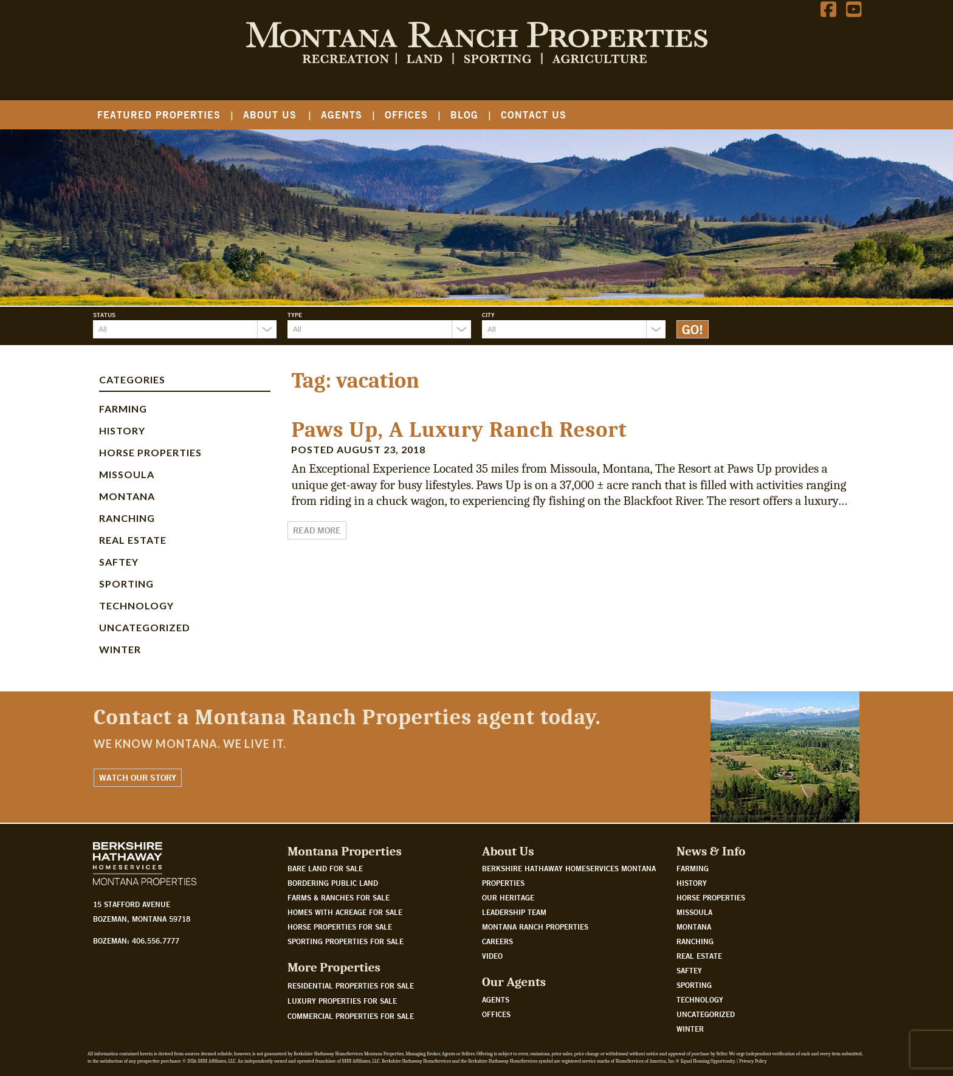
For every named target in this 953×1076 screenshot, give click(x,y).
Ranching (127, 518)
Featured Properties (159, 114)
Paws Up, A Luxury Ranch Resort (459, 429)
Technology (136, 605)
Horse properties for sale (339, 926)
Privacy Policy (752, 1061)
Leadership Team (514, 912)
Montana (127, 496)
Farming (123, 408)
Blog (464, 114)
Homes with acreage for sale (344, 912)
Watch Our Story (137, 777)
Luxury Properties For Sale (342, 1001)
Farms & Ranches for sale (338, 897)
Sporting (126, 583)
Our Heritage (508, 897)
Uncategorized (144, 627)
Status (104, 314)
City (488, 314)
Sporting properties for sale (345, 941)
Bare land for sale (325, 868)
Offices (406, 114)
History (122, 430)
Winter (120, 649)
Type (294, 314)
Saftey (119, 561)
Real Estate (133, 540)
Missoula (126, 474)
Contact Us (533, 114)
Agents (341, 114)
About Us (270, 114)
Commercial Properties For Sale (350, 1016)
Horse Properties (150, 452)
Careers (497, 941)
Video (492, 956)
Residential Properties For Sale (350, 985)
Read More (317, 530)
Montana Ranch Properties (535, 926)
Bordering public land (332, 883)
